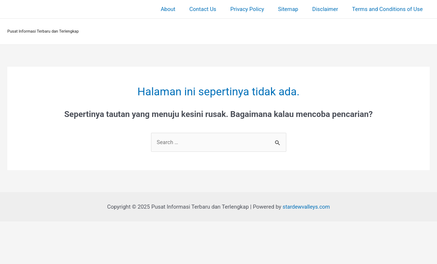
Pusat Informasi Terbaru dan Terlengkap (43, 31)
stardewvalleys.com (306, 206)
